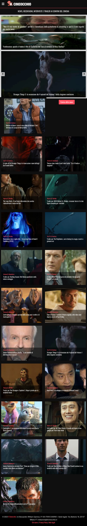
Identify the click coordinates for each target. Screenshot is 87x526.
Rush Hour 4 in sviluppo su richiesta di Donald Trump (62, 390)
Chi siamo (35, 522)
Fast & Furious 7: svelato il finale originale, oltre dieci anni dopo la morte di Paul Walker (64, 315)
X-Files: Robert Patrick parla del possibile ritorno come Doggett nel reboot (63, 278)
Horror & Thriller (8, 198)
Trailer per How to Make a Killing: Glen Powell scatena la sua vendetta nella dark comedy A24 (65, 467)
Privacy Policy (43, 522)
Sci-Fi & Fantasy (10, 123)
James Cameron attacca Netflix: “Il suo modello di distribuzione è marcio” (18, 353)
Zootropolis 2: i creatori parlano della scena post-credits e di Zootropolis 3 (21, 315)
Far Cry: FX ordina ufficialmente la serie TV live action (19, 504)
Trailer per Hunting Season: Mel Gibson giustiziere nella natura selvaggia (19, 278)
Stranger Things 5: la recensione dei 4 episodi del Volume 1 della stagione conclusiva (64, 353)
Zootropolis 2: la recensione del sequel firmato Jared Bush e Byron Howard (21, 429)
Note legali (52, 522)
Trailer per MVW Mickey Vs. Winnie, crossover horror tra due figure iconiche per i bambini (65, 202)
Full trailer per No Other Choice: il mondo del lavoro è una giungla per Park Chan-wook (64, 429)
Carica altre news (66, 102)
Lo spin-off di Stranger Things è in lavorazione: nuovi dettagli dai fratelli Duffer (21, 164)
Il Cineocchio (12, 516)
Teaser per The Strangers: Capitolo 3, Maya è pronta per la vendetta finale (20, 391)
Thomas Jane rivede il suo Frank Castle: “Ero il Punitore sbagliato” (63, 164)
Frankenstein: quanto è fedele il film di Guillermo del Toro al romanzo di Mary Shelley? (34, 46)
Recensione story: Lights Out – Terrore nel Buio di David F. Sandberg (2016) (20, 240)
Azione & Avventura (52, 161)
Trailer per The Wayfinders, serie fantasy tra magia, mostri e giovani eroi (65, 240)
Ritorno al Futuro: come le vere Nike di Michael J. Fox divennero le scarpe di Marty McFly (21, 126)
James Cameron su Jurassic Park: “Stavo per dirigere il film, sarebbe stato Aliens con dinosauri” (21, 467)
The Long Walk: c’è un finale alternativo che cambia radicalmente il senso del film (18, 202)
